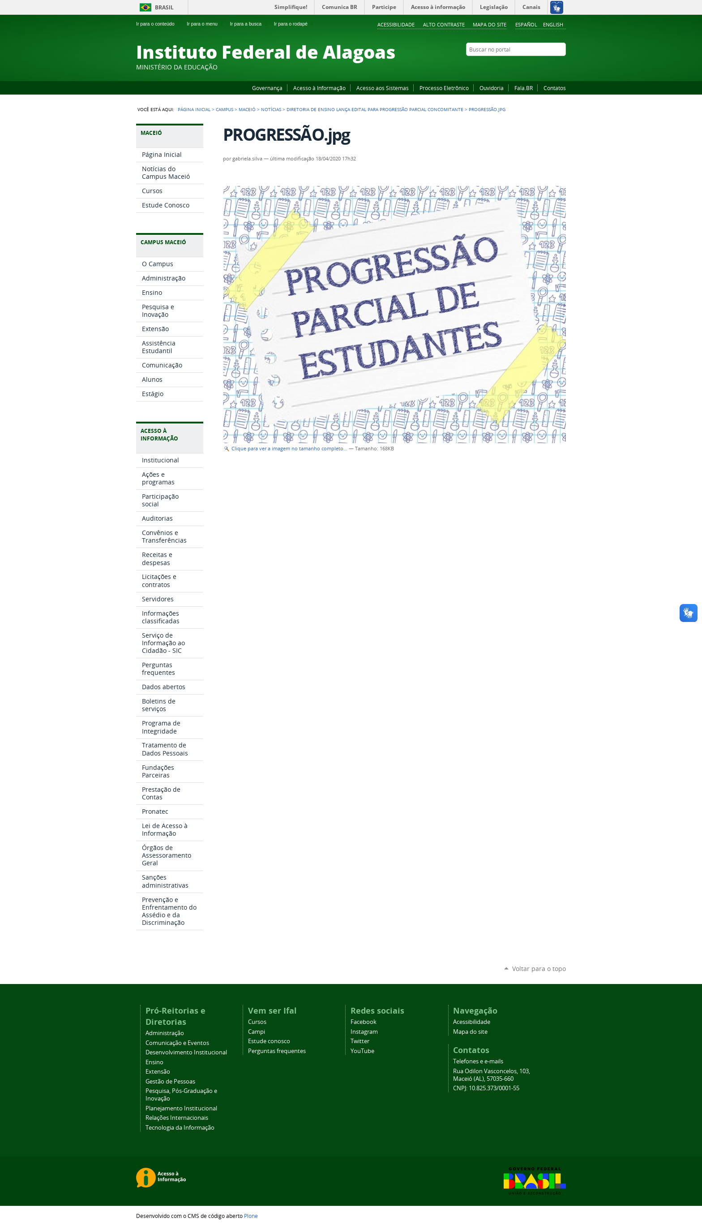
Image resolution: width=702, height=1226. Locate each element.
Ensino (154, 1062)
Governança (267, 87)
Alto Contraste (444, 24)
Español (526, 24)
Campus (224, 109)
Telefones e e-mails (478, 1061)
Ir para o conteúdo (159, 23)
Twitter (550, 66)
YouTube (527, 66)
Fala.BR (523, 87)
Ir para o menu (206, 23)
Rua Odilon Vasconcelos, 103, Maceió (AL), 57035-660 (491, 1075)
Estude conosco (269, 1041)
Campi (256, 1032)
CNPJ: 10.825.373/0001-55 (486, 1088)
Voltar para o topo (539, 968)
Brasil (164, 7)
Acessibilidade (396, 24)
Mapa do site (489, 24)
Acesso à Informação (319, 87)
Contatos (555, 87)
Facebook (516, 66)
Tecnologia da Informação (180, 1127)
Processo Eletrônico (444, 87)
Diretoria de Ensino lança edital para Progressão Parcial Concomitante (375, 109)
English (553, 24)
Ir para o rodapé (294, 23)
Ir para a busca (249, 23)
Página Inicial (194, 109)
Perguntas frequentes (277, 1051)
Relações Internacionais (177, 1118)
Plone (251, 1215)
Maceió (247, 109)
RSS (561, 66)
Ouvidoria (491, 87)
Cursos (257, 1022)
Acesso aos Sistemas (382, 87)
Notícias (271, 109)
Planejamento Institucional (181, 1108)
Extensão (158, 1071)
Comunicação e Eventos (177, 1043)
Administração (165, 1033)
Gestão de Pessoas (170, 1081)
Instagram (539, 66)
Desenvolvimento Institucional (186, 1052)
